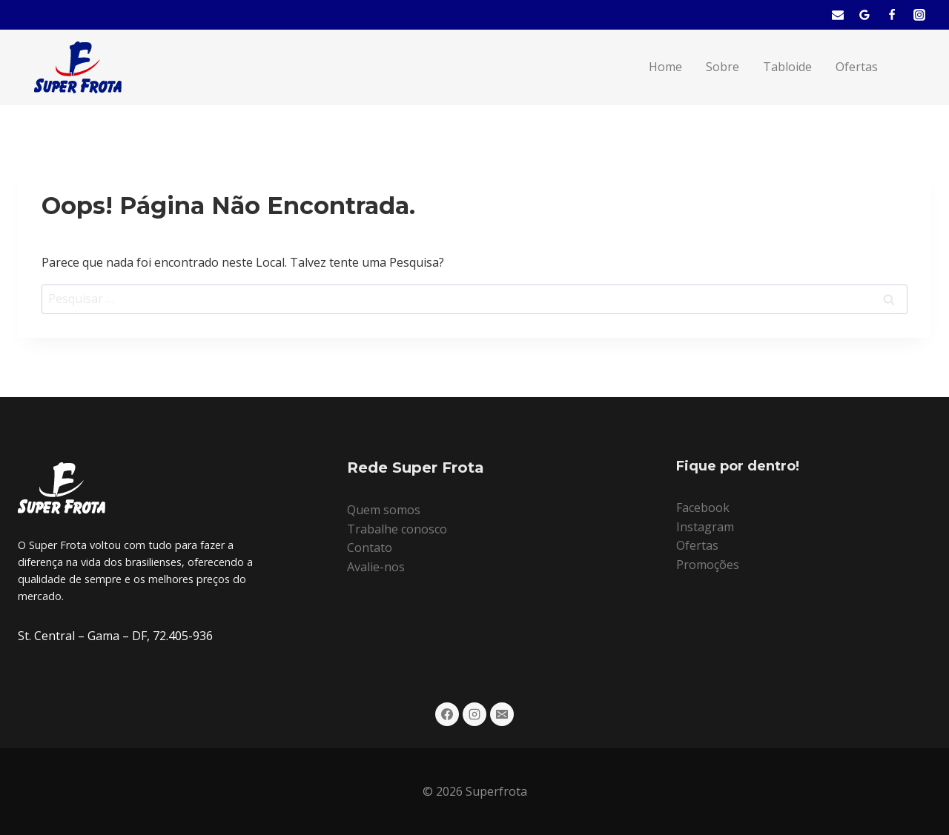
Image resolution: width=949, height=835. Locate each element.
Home (665, 67)
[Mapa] (864, 15)
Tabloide (787, 67)
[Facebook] (892, 15)
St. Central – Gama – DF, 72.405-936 (115, 636)
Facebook (703, 507)
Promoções (707, 564)
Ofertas (857, 67)
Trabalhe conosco (397, 529)
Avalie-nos (376, 567)
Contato (369, 547)
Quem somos (383, 510)
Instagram (705, 527)
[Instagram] (919, 15)
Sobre (722, 67)
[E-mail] (838, 15)
